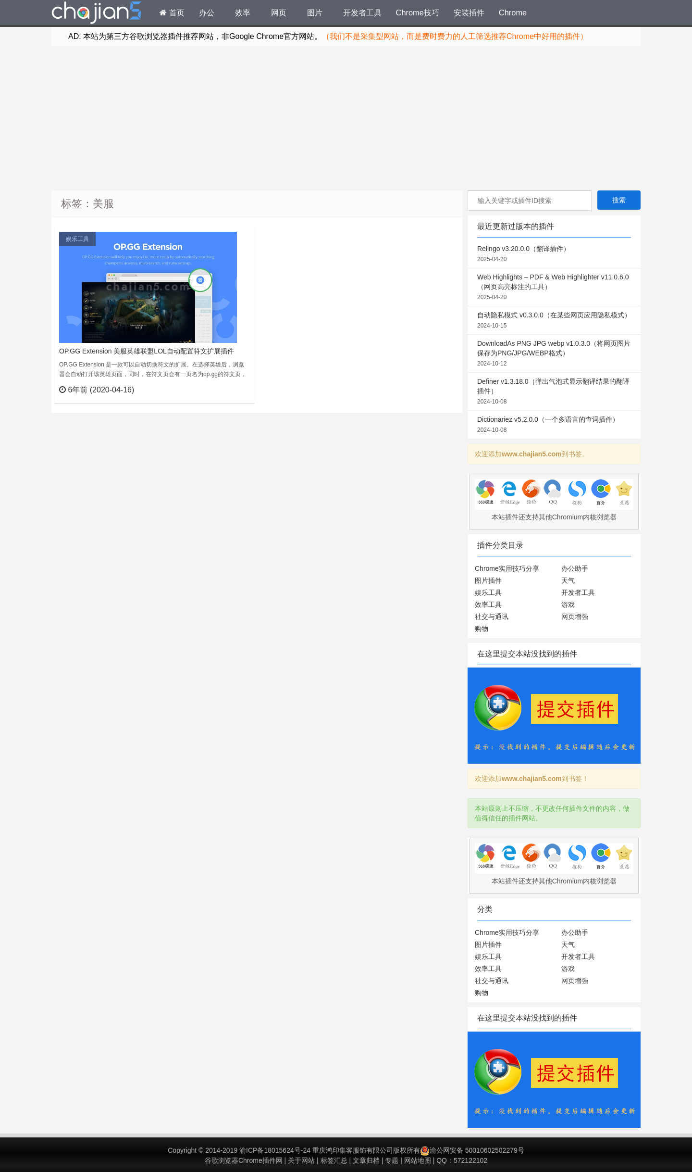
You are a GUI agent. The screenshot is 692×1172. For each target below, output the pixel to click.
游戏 (568, 604)
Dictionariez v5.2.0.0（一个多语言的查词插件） (554, 425)
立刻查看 (229, 389)
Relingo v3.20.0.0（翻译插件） (554, 254)
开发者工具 (362, 12)
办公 (206, 12)
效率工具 (488, 604)
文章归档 (366, 1160)
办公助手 (574, 568)
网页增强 (574, 616)
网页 (278, 12)
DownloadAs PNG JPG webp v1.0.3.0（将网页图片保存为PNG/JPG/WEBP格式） (554, 354)
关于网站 (301, 1160)
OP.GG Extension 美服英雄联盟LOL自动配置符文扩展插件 (146, 351)
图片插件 (488, 580)
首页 (172, 12)
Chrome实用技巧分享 (507, 568)
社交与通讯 (491, 616)
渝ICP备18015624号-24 (274, 1150)
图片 (314, 12)
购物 (481, 628)
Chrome (513, 12)
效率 (242, 12)
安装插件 (469, 12)
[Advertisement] (346, 118)
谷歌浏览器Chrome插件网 (244, 1160)
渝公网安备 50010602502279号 (472, 1150)
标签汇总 (334, 1160)
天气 (568, 580)
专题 (391, 1160)
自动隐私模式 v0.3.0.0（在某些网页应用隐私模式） (554, 320)
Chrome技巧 (417, 12)
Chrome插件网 (96, 13)
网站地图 (417, 1160)
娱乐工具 (77, 239)
